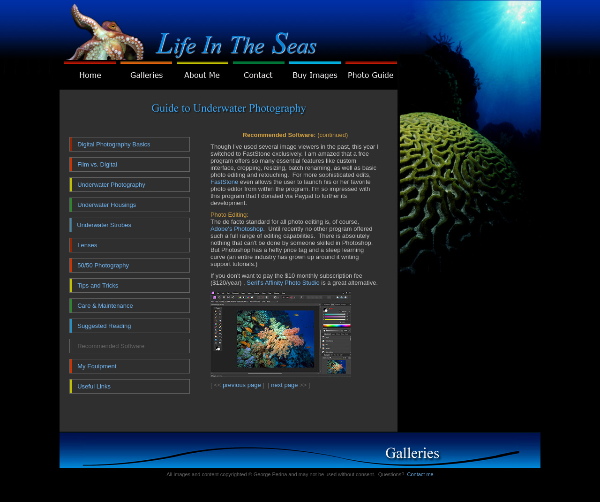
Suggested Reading (104, 325)
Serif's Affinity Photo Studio (283, 282)
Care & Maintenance (105, 305)
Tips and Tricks (97, 285)
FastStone (224, 181)
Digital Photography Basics (113, 144)
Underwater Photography (111, 184)
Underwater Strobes (104, 224)
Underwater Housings (106, 204)
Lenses (87, 245)
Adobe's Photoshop (236, 228)
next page (284, 384)
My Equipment (96, 366)
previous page (242, 384)
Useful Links (94, 386)
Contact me (420, 474)
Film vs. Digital (97, 164)
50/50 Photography (103, 265)
